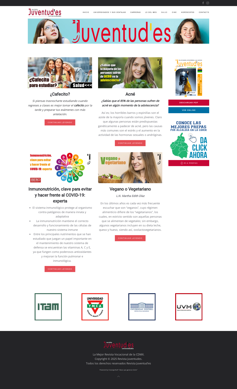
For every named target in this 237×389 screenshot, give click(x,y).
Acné (130, 94)
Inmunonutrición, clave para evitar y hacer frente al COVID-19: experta (60, 195)
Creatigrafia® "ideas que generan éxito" (123, 370)
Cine (174, 12)
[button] (118, 376)
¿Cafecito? (60, 94)
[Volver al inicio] (47, 12)
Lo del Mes (151, 12)
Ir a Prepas (189, 163)
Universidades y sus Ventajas (110, 12)
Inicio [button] (86, 12)
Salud (164, 12)
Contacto (204, 12)
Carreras (135, 12)
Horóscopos (187, 12)
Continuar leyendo (60, 122)
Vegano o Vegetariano (130, 189)
